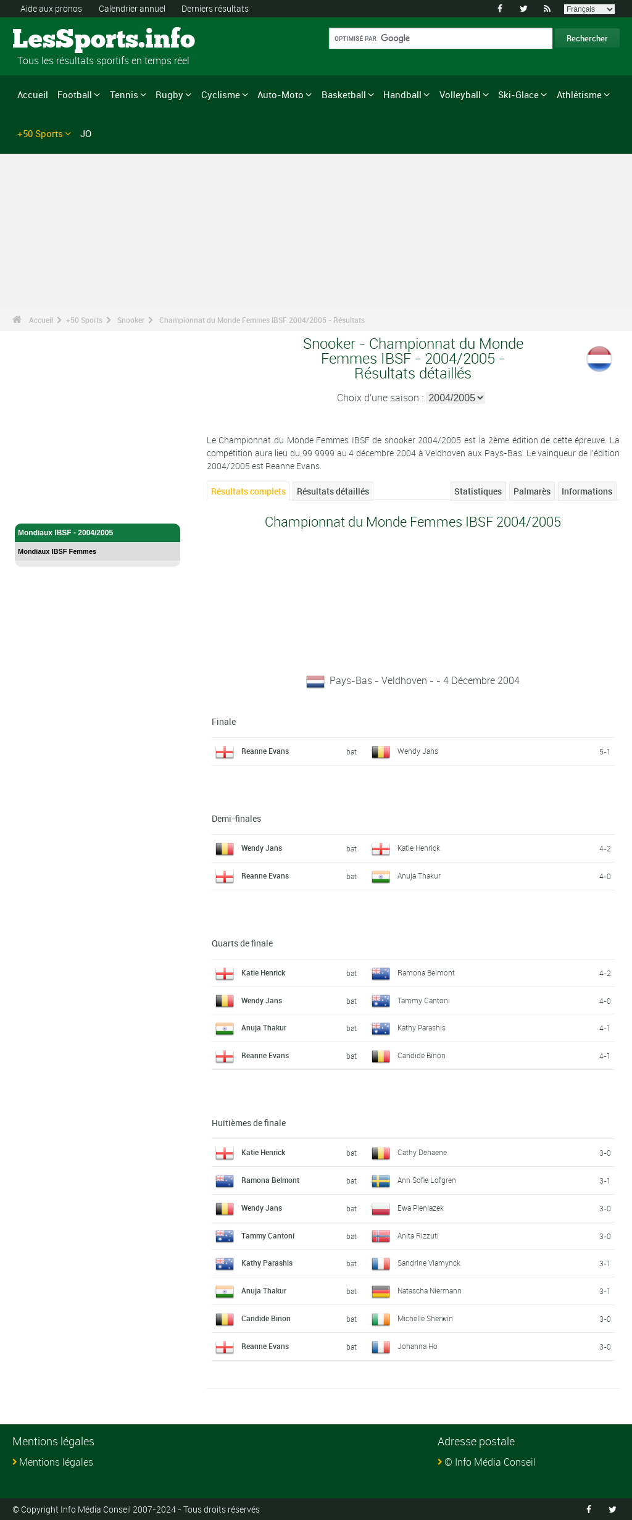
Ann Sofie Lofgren (426, 1180)
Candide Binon (421, 1055)
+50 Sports (40, 133)
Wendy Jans (417, 751)
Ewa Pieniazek (420, 1208)
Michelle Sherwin (425, 1318)
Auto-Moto (280, 94)
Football (74, 94)
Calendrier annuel (132, 8)
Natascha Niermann (429, 1290)
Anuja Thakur (419, 875)
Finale (224, 721)
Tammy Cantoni (423, 1000)
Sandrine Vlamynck (428, 1262)
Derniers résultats (215, 8)
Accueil (32, 94)
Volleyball (460, 94)
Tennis (124, 94)
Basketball (344, 94)
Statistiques (478, 491)
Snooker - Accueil (49, 507)
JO (85, 133)
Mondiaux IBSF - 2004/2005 (97, 533)
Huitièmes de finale (249, 1123)
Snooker (130, 320)
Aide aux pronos (51, 8)
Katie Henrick (418, 848)
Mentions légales (56, 1462)
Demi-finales (236, 818)
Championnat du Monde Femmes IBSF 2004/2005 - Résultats (262, 320)
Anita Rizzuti (418, 1235)
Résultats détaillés (333, 491)
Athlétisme (579, 94)
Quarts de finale (242, 943)
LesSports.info (59, 40)
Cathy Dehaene (422, 1152)
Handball (402, 94)
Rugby (169, 94)
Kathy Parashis (421, 1027)
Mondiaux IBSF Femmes (57, 551)
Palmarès (532, 491)
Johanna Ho (417, 1346)
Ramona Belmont (426, 972)
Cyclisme (220, 94)
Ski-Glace (518, 94)
